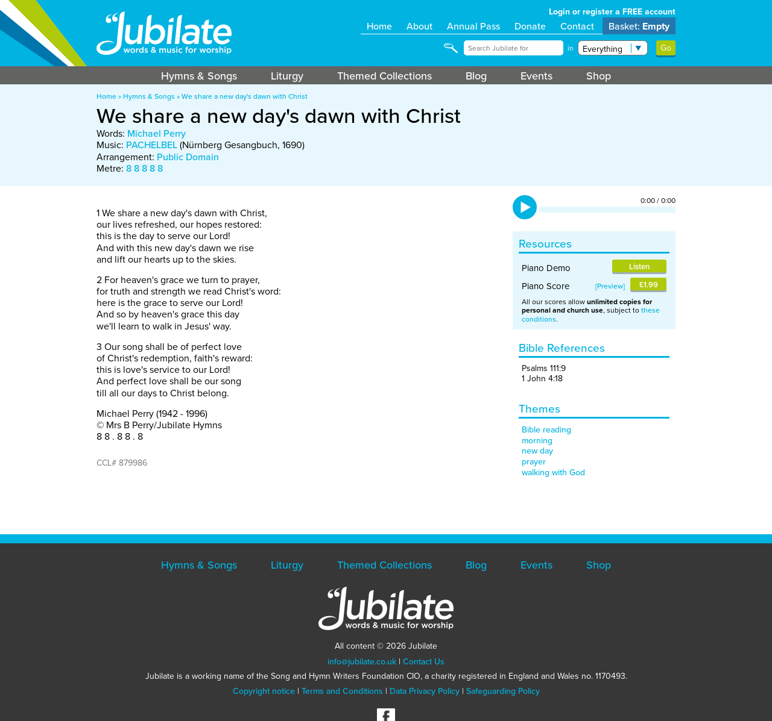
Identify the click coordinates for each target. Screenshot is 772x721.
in (571, 48)
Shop (598, 75)
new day (537, 451)
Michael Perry (156, 133)
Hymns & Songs (199, 75)
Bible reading (546, 429)
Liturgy (287, 75)
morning (537, 440)
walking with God (553, 472)
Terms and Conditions (342, 691)
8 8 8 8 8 (144, 168)
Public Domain (188, 156)
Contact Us (424, 661)
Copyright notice (264, 691)
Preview (610, 286)
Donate (530, 26)
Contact (577, 26)
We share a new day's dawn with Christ (245, 96)
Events (536, 75)
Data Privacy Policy (425, 691)
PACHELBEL (151, 144)
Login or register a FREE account (612, 11)
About (419, 26)
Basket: (639, 26)
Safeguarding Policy (503, 691)
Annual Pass (473, 26)
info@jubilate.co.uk (361, 661)
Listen (639, 266)
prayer (534, 461)
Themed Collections (384, 75)
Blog (476, 75)
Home (379, 26)
